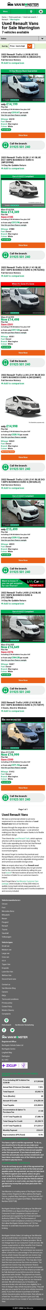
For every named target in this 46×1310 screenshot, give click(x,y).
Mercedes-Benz (8, 911)
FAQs (4, 995)
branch (8, 873)
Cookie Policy (7, 1006)
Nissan (4, 919)
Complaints (6, 1014)
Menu (5, 11)
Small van (5, 946)
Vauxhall (5, 933)
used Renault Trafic (22, 838)
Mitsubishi (6, 915)
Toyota (4, 930)
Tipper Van (6, 964)
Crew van (5, 957)
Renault (5, 926)
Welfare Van (6, 975)
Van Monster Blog (9, 988)
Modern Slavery (8, 1010)
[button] (23, 135)
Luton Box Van (7, 972)
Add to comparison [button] (12, 63)
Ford (3, 908)
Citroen (4, 904)
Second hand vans (9, 979)
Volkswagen (6, 937)
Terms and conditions (10, 999)
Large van (5, 953)
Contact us (6, 984)
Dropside (5, 968)
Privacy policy (7, 1003)
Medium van (6, 950)
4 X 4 (4, 961)
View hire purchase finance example (13, 115)
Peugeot (5, 922)
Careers (5, 992)
